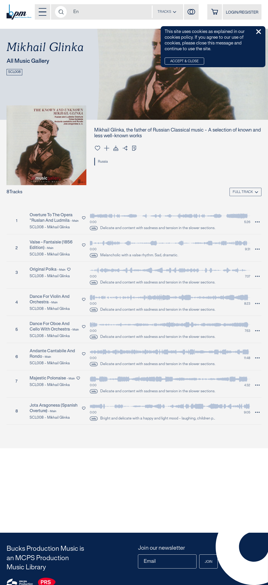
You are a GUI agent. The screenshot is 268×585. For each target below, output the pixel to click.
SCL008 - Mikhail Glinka (50, 227)
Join (208, 562)
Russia (103, 161)
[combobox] (167, 12)
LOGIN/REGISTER (242, 12)
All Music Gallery (28, 61)
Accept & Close (184, 61)
